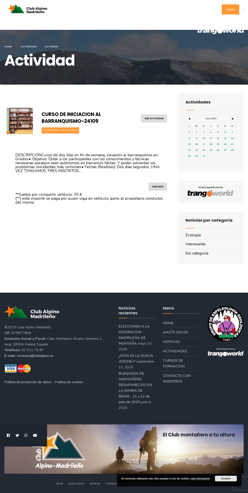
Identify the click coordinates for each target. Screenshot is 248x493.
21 (232, 144)
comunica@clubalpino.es (35, 355)
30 (196, 156)
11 (210, 138)
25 (210, 150)
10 (203, 138)
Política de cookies (69, 382)
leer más (157, 186)
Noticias (171, 341)
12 (218, 138)
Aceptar (226, 478)
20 (225, 144)
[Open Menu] (243, 9)
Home (8, 46)
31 (203, 156)
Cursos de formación (174, 363)
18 (210, 144)
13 (225, 138)
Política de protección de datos (27, 382)
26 (218, 150)
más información (200, 478)
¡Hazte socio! (175, 332)
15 (189, 144)
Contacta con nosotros (177, 378)
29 (189, 156)
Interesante (195, 244)
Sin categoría (197, 253)
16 (196, 144)
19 (218, 144)
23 (196, 150)
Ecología (193, 235)
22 (189, 150)
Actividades (29, 46)
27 (225, 150)
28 (232, 150)
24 (203, 150)
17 (203, 144)
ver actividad (153, 118)
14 (232, 138)
